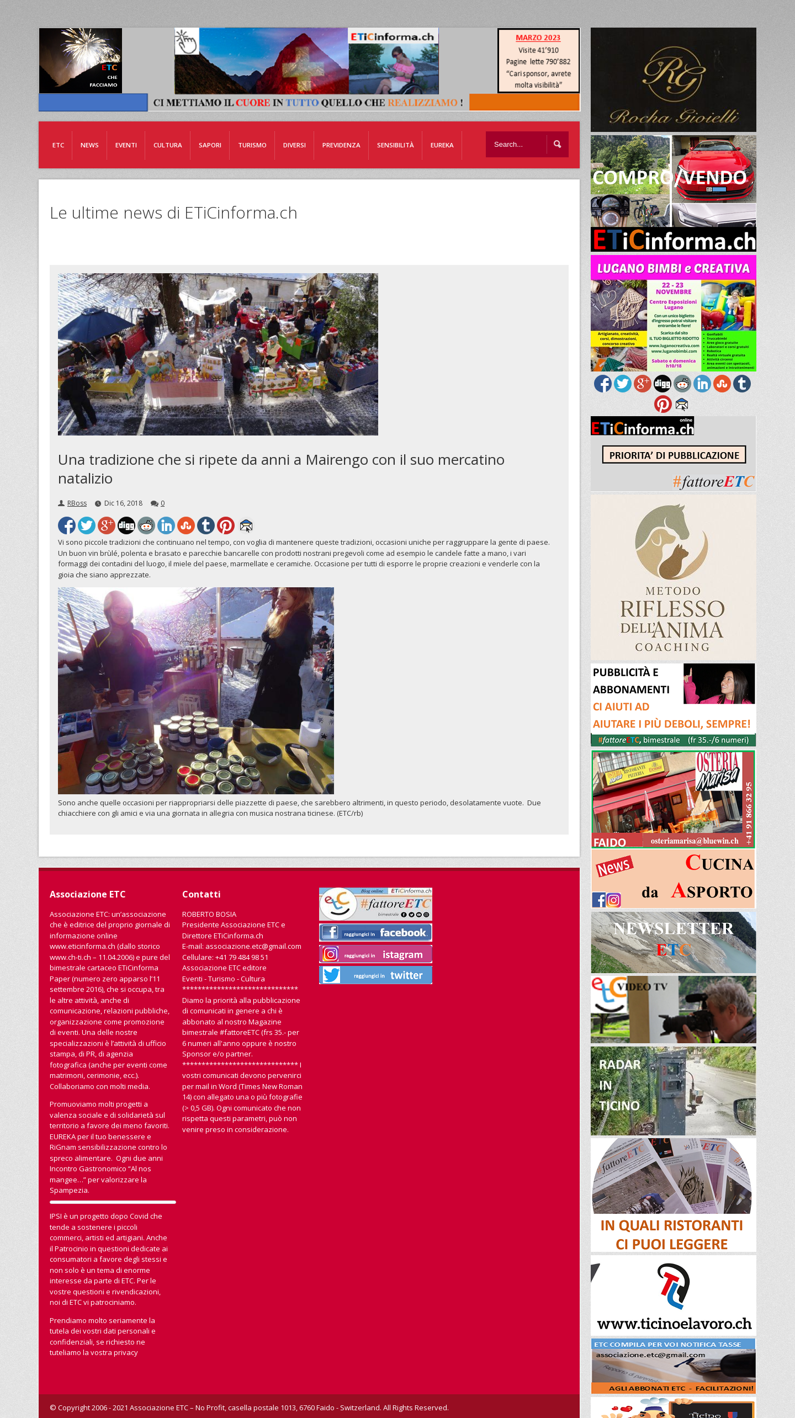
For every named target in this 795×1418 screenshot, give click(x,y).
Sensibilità (395, 145)
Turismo (252, 145)
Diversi (294, 145)
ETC (58, 145)
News (90, 145)
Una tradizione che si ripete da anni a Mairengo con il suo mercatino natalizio (281, 468)
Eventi (126, 145)
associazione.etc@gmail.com (253, 946)
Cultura (167, 145)
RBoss (77, 503)
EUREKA (442, 145)
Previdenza (341, 145)
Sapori (210, 145)
